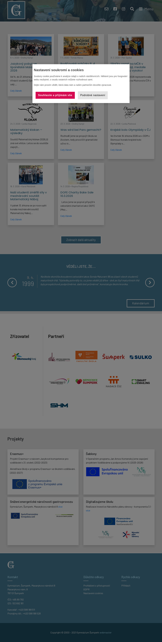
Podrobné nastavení (92, 95)
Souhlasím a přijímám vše (55, 95)
